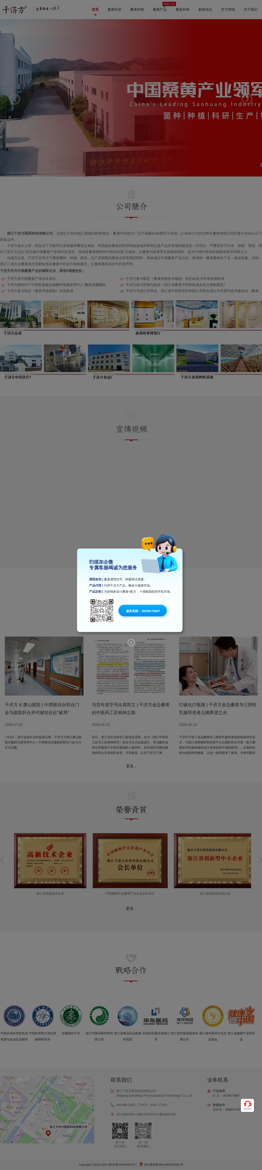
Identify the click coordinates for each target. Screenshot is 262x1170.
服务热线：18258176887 (143, 611)
